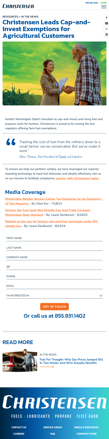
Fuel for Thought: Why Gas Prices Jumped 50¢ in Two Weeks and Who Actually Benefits (71, 361)
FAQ (52, 434)
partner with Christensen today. (77, 178)
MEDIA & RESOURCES (86, 427)
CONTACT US (18, 427)
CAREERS (18, 434)
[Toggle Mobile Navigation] (103, 6)
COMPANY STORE (86, 434)
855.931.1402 (92, 3)
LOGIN (103, 3)
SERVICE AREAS (52, 427)
